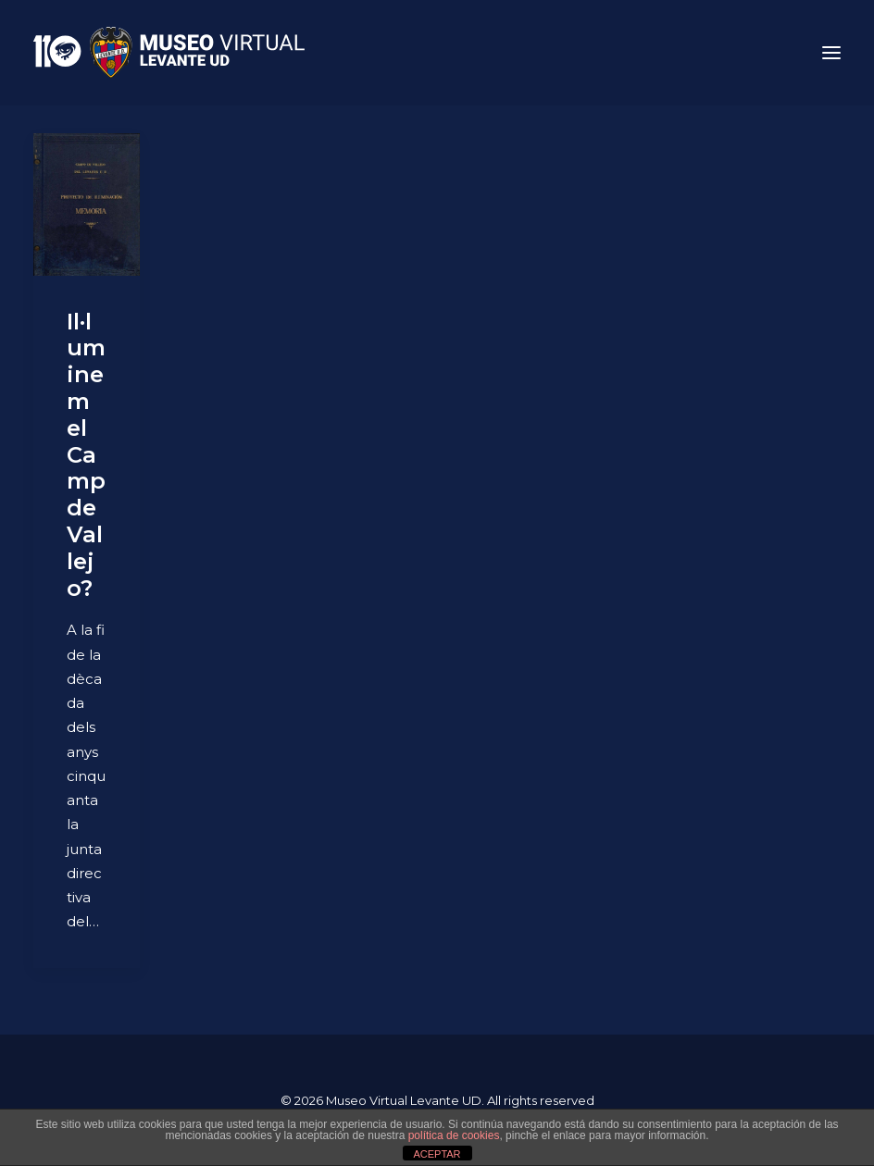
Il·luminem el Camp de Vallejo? (86, 455)
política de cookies (454, 1135)
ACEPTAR (436, 1154)
